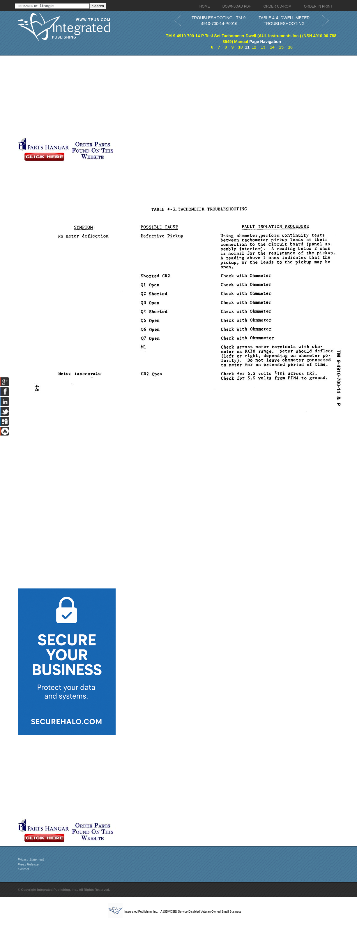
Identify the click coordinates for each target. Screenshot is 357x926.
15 (281, 47)
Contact (23, 869)
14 (272, 47)
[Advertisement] (141, 96)
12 (254, 47)
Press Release (28, 864)
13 (263, 47)
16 (290, 47)
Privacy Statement (31, 859)
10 (240, 47)
